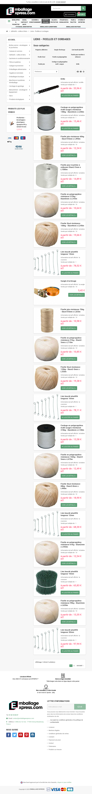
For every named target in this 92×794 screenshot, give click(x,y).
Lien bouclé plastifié (78, 50)
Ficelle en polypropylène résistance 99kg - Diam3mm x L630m (73, 603)
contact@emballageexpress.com (23, 718)
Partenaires (52, 746)
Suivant (80, 665)
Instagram (32, 735)
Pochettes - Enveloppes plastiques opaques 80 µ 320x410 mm (22, 122)
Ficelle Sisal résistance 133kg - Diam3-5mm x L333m (70, 369)
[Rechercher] (68, 8)
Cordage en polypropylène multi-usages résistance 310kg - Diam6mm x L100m (72, 427)
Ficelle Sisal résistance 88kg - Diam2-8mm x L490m (70, 486)
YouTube (20, 735)
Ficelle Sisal (41, 57)
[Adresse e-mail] (60, 707)
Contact (51, 743)
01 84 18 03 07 (61, 2)
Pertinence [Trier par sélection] (38, 71)
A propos (51, 737)
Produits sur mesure (55, 749)
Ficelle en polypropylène (59, 57)
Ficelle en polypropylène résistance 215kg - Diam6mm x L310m (71, 196)
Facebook (8, 735)
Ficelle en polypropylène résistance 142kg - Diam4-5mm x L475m (72, 457)
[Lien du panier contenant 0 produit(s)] (81, 14)
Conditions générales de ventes (59, 733)
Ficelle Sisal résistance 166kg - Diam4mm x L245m (72, 224)
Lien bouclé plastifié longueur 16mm (69, 397)
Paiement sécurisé (55, 740)
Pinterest (26, 735)
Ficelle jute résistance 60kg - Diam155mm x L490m (72, 137)
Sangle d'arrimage (59, 50)
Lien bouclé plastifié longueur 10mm (69, 572)
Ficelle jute (41, 64)
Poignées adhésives (41, 50)
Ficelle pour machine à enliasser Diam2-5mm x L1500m (71, 167)
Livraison (51, 727)
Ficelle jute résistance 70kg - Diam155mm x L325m (72, 310)
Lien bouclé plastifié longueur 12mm (69, 514)
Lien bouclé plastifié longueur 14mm (69, 253)
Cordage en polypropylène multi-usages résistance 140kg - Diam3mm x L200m (72, 109)
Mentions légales (54, 730)
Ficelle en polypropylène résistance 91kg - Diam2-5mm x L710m (71, 340)
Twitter (14, 735)
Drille (77, 64)
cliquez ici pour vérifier (64, 782)
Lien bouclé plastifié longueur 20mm (69, 631)
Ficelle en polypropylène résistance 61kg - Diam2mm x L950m (73, 544)
